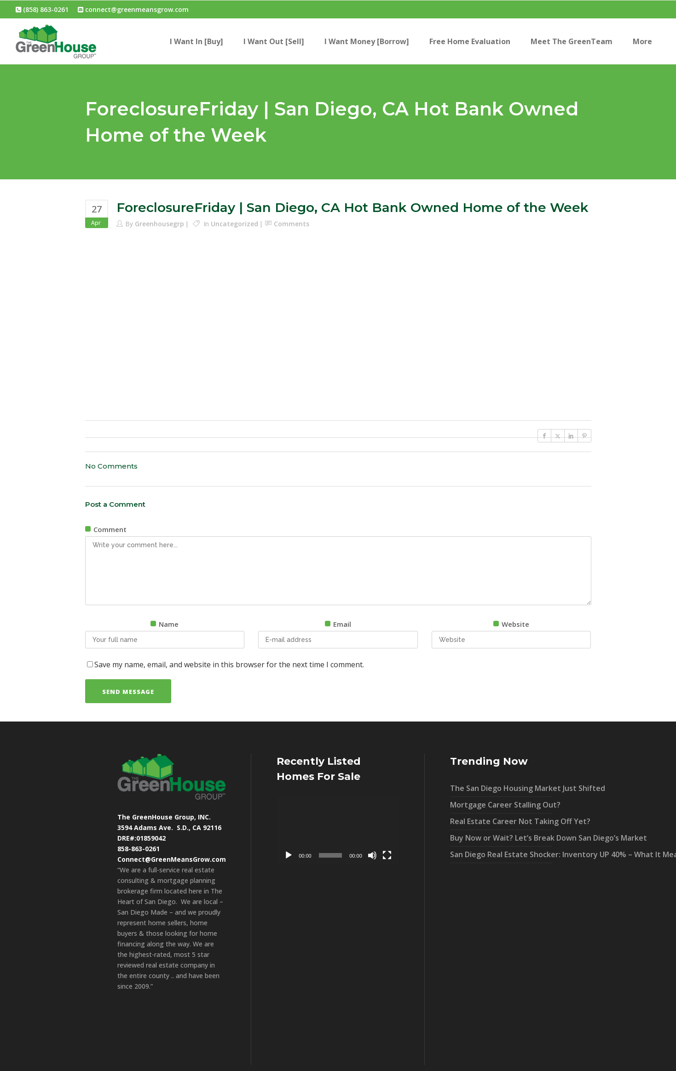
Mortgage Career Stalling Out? (501, 805)
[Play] (288, 855)
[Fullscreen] (387, 855)
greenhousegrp (159, 223)
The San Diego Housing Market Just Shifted (501, 788)
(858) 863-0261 (42, 9)
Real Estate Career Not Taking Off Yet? (501, 821)
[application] (338, 830)
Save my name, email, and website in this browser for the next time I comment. (229, 664)
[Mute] (372, 855)
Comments (291, 223)
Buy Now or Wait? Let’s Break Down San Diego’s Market (501, 838)
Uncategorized (234, 223)
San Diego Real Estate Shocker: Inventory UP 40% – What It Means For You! (501, 854)
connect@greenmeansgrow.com (133, 9)
